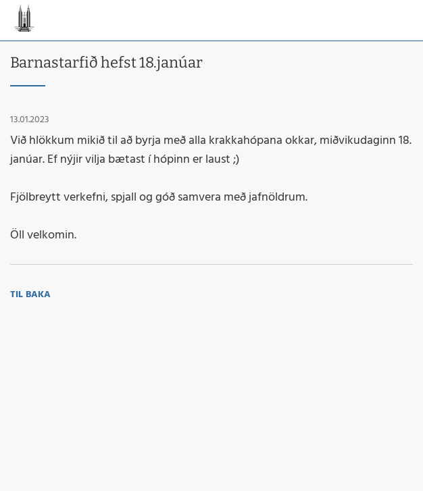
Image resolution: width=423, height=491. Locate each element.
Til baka (30, 295)
